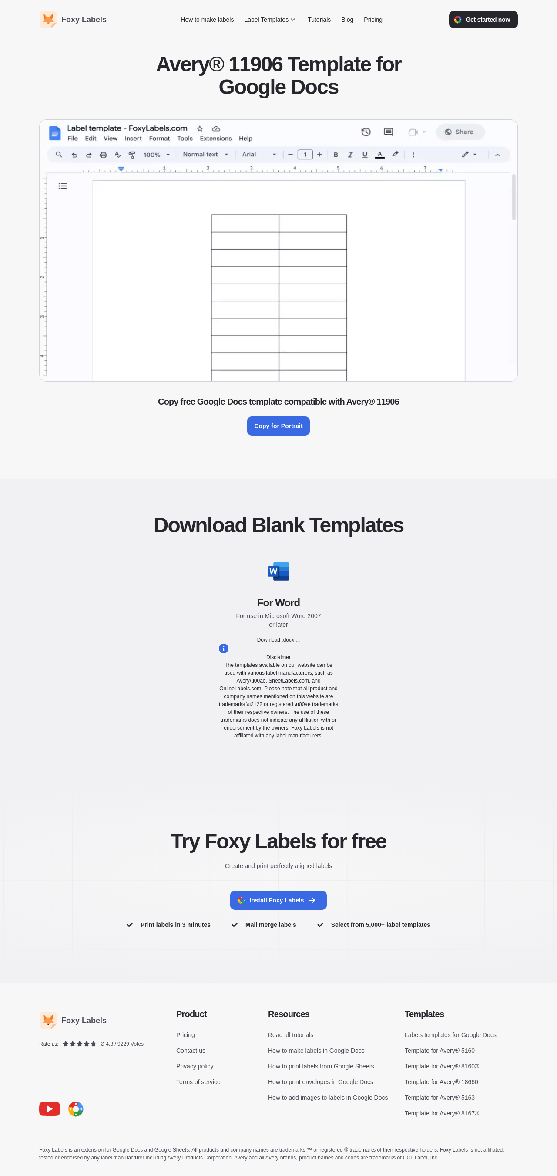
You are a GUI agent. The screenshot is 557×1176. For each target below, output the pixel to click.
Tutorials (319, 19)
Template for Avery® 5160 (440, 1051)
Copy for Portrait (278, 425)
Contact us (190, 1051)
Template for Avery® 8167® (442, 1113)
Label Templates (270, 19)
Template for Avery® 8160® (442, 1066)
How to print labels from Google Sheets (321, 1066)
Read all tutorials (290, 1035)
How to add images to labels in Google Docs (328, 1098)
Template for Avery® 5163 (440, 1098)
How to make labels (207, 19)
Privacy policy (195, 1066)
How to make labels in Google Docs (316, 1051)
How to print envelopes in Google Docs (320, 1082)
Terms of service (198, 1082)
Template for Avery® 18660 (441, 1082)
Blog (347, 19)
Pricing (373, 19)
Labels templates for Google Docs (451, 1035)
